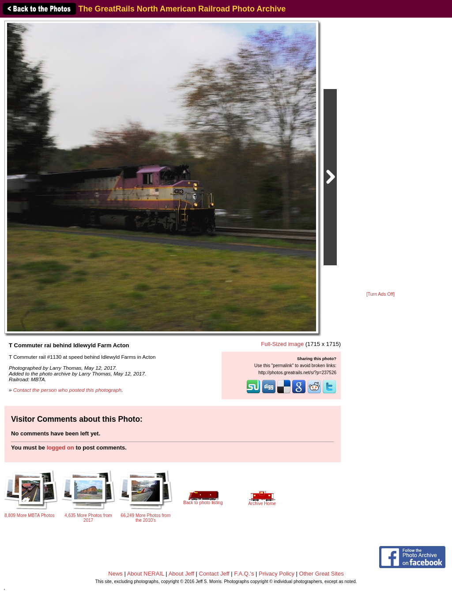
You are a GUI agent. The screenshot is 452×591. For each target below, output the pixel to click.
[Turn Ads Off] (380, 294)
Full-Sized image (282, 344)
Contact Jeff (214, 573)
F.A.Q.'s (244, 573)
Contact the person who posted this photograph (67, 390)
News (115, 573)
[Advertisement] (380, 155)
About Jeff (181, 573)
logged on (60, 447)
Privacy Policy (276, 573)
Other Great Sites (321, 573)
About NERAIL (145, 573)
